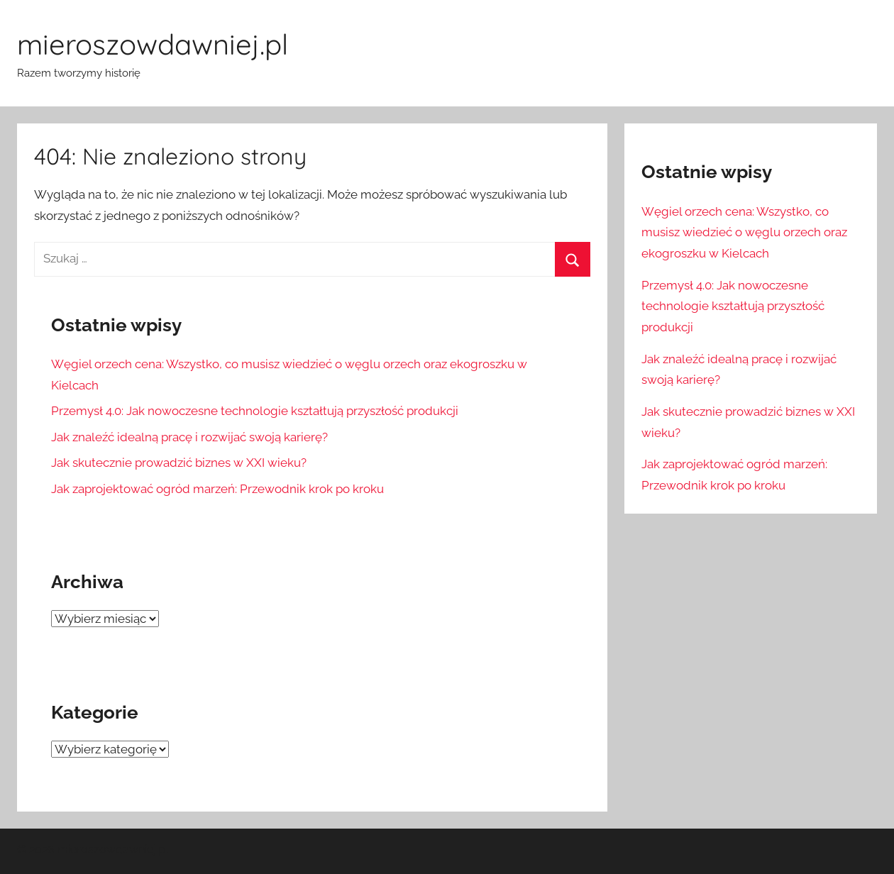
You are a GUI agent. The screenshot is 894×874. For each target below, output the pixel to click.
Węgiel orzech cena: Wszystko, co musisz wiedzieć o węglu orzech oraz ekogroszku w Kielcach (744, 232)
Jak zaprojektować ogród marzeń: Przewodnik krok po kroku (217, 489)
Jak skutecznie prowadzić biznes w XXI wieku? (179, 462)
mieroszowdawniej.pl (152, 44)
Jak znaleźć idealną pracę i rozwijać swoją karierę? (189, 437)
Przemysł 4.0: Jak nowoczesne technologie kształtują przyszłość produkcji (254, 411)
